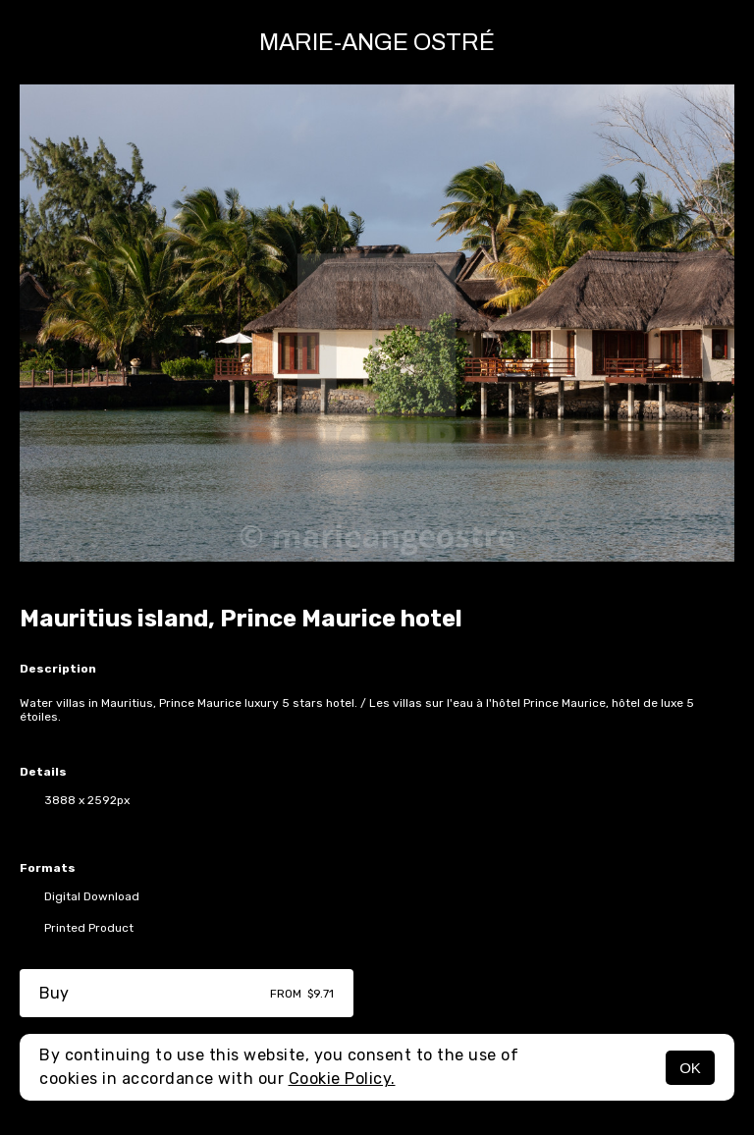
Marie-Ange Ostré (377, 42)
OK (690, 1067)
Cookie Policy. (342, 1078)
